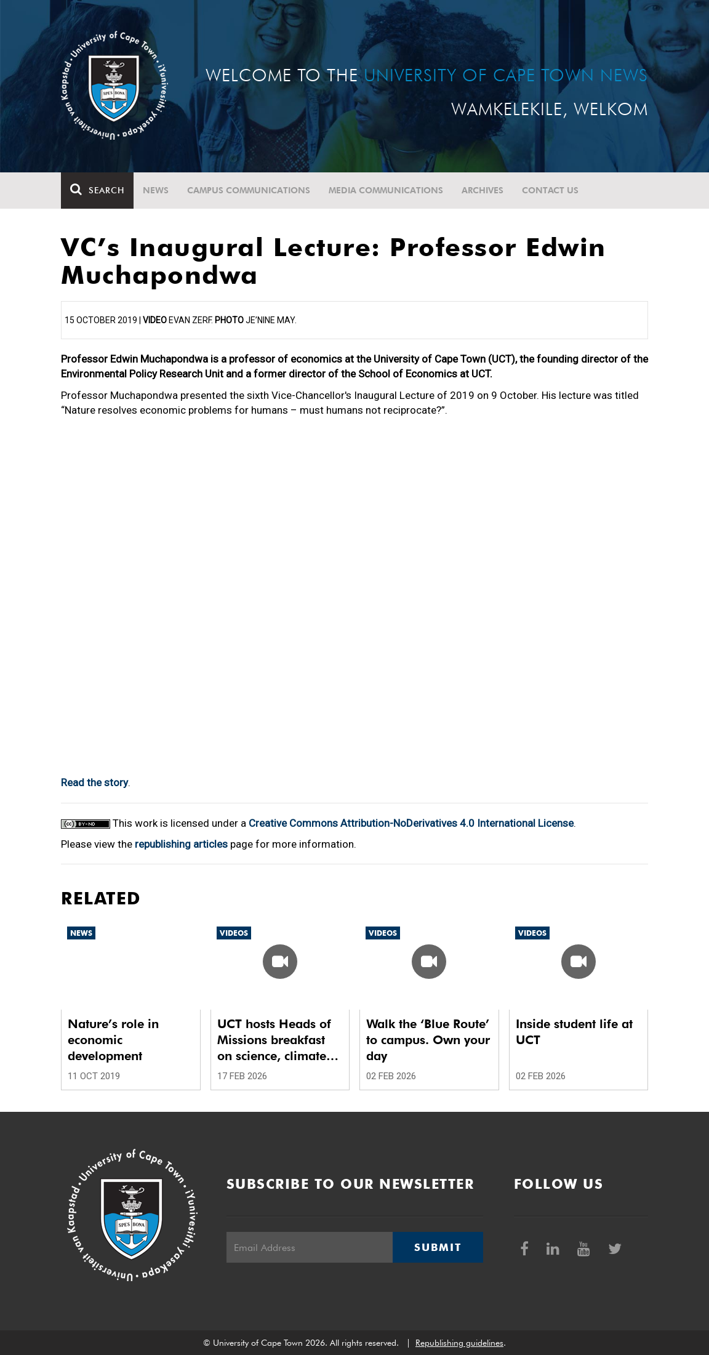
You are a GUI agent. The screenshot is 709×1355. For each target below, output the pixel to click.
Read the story (94, 782)
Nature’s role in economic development (113, 1039)
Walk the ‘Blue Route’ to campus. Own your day (428, 1039)
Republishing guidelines (459, 1343)
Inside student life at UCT (574, 1031)
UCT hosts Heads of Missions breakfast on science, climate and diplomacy (274, 1040)
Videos (234, 933)
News (156, 190)
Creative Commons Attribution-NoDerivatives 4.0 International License (411, 823)
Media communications (386, 190)
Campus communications (248, 190)
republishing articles (181, 844)
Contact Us (550, 190)
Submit (437, 1247)
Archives (482, 190)
